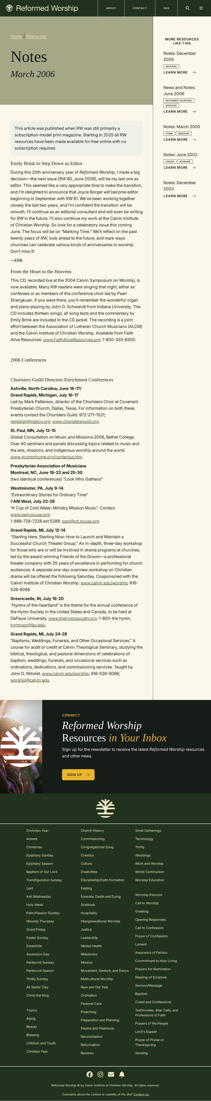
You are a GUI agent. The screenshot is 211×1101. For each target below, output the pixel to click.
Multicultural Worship (97, 979)
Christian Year (37, 1051)
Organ (170, 161)
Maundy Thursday (40, 921)
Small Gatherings (148, 830)
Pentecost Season (40, 971)
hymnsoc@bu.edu (28, 624)
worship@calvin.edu (30, 680)
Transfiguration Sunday (44, 880)
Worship (171, 66)
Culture (86, 863)
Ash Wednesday (38, 896)
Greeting (141, 911)
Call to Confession (149, 928)
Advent (31, 839)
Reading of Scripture (151, 977)
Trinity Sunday (37, 979)
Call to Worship (147, 903)
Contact (140, 8)
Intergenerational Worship (100, 921)
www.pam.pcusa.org (30, 514)
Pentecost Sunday (40, 962)
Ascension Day (37, 954)
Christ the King (37, 995)
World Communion (149, 872)
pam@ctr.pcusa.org (80, 521)
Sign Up (78, 775)
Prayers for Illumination (153, 969)
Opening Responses (150, 919)
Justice (86, 929)
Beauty (31, 1027)
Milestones (89, 954)
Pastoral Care (91, 1004)
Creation (87, 855)
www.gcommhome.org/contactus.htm (46, 456)
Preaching (88, 1012)
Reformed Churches (179, 100)
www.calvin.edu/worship (104, 582)
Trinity (140, 847)
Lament (141, 944)
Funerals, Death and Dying (101, 896)
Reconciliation (91, 1036)
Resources (36, 36)
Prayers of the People (151, 1023)
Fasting (86, 888)
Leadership (89, 938)
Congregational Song (97, 847)
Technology (144, 839)
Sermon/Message (148, 985)
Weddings (143, 855)
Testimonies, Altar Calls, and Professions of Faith (156, 1012)
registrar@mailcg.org (30, 421)
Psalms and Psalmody (97, 1028)
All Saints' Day (37, 987)
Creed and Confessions (153, 1002)
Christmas (34, 847)
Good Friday (36, 929)
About (111, 8)
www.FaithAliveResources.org (71, 339)
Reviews (87, 1053)
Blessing (32, 1035)
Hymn (169, 133)
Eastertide (34, 946)
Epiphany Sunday (39, 855)
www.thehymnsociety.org (72, 618)
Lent (29, 888)
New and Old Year (94, 987)
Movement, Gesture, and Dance (105, 971)
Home (16, 36)
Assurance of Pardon (151, 952)
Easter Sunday (37, 938)
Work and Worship (149, 863)
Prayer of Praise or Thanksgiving (149, 1042)
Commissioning (93, 839)
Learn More (180, 72)
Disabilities (89, 872)
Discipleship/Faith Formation (102, 880)
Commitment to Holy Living (156, 961)
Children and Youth (41, 1043)
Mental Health (91, 946)
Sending (141, 1053)
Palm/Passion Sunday (43, 913)
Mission (87, 962)
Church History (92, 830)
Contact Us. (141, 1094)
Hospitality (89, 913)
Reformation (90, 1045)
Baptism (141, 994)
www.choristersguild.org (75, 421)
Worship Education (149, 880)
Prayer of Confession (151, 936)
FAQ (166, 8)
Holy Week (34, 905)
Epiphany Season (39, 863)
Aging (30, 1018)
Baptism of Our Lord (41, 872)
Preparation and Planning (100, 1020)
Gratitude (88, 905)
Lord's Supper (146, 1032)
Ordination (89, 995)
